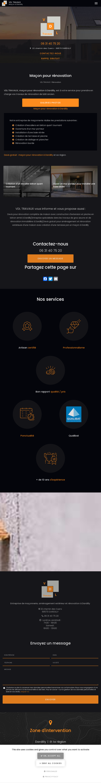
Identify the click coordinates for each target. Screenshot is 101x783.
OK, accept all (50, 755)
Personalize (50, 771)
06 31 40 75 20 (50, 43)
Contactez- (50, 53)
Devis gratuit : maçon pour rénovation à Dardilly (28, 156)
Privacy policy (50, 776)
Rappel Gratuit (50, 58)
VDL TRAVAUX (23, 3)
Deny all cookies (50, 763)
